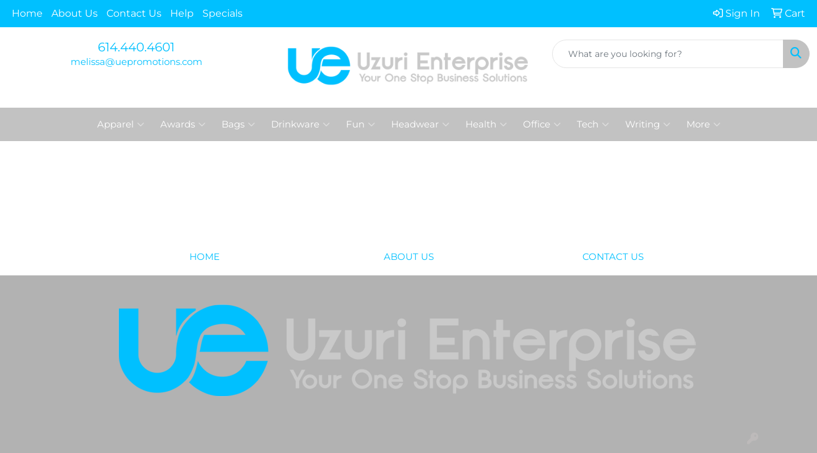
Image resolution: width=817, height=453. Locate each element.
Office (542, 124)
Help (182, 13)
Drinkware (300, 124)
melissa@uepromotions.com (136, 61)
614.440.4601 (136, 47)
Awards (182, 124)
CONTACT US (613, 256)
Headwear (420, 124)
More (703, 124)
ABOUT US (409, 256)
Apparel (120, 124)
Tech (593, 124)
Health (486, 124)
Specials (222, 13)
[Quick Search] (668, 54)
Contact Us (134, 13)
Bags (238, 124)
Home (27, 13)
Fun (360, 124)
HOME (204, 256)
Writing (647, 124)
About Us (74, 13)
